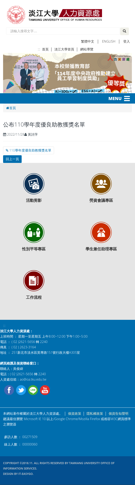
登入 (126, 41)
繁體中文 (87, 41)
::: (39, 49)
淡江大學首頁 (64, 49)
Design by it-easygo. (18, 474)
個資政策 (74, 413)
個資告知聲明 (118, 413)
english (108, 41)
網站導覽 (86, 49)
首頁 (45, 49)
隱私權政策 (95, 413)
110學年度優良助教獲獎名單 (28, 150)
